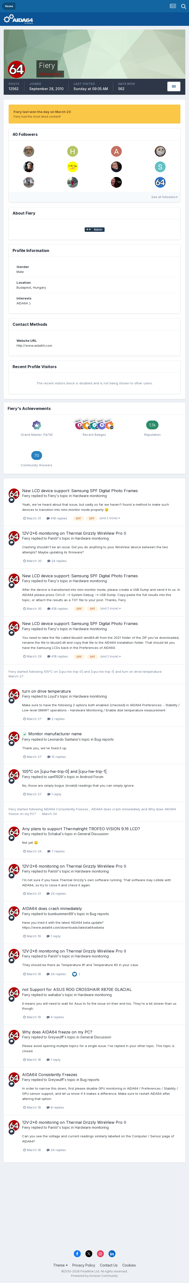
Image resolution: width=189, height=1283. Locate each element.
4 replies (55, 1017)
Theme (60, 1265)
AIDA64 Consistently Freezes (66, 809)
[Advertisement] (94, 1209)
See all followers (164, 197)
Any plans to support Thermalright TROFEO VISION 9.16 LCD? (81, 828)
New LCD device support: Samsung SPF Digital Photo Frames (80, 490)
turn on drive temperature (142, 671)
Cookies (129, 1265)
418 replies (57, 518)
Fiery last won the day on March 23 (42, 112)
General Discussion (93, 834)
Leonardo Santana (63, 739)
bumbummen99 (60, 914)
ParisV (53, 538)
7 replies (56, 851)
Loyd (52, 696)
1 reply (54, 794)
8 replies (55, 1107)
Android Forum (91, 777)
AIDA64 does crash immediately (116, 809)
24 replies (57, 561)
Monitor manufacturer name (52, 733)
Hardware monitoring (90, 496)
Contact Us (109, 1265)
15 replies (56, 757)
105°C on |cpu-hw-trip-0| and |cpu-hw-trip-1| (79, 671)
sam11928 (55, 777)
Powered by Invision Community (94, 1276)
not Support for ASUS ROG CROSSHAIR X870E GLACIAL (77, 989)
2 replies (56, 719)
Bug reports (104, 739)
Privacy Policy (83, 1265)
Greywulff (55, 1037)
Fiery (26, 496)
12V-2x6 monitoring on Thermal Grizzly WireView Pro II (74, 533)
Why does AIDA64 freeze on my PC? (57, 1032)
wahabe (54, 995)
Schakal (54, 834)
